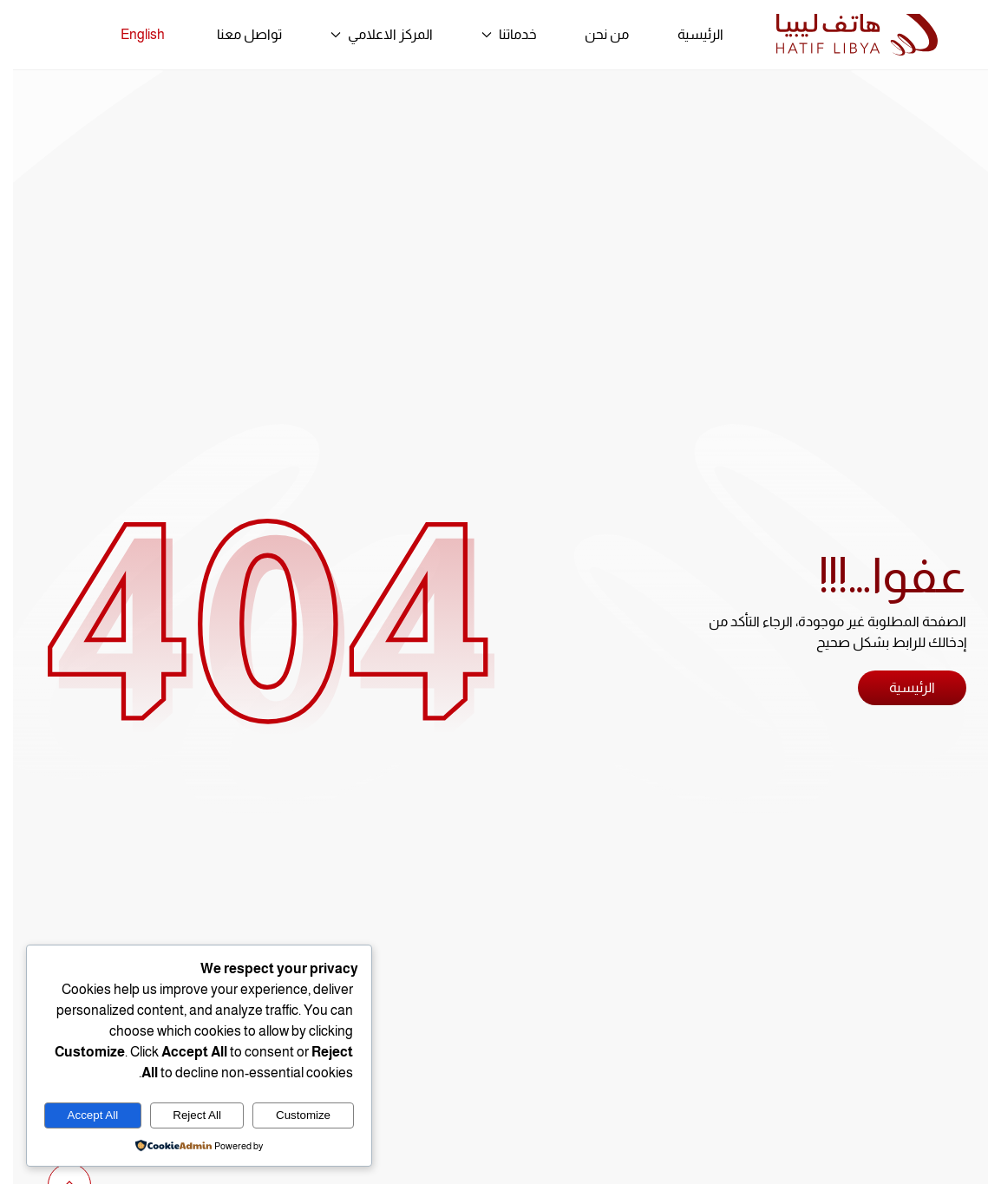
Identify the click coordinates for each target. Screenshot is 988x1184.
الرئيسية (687, 34)
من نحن (594, 34)
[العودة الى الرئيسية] (844, 34)
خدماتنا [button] (496, 34)
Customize (290, 1115)
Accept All (80, 1115)
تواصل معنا (236, 34)
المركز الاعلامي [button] (368, 34)
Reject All (184, 1115)
